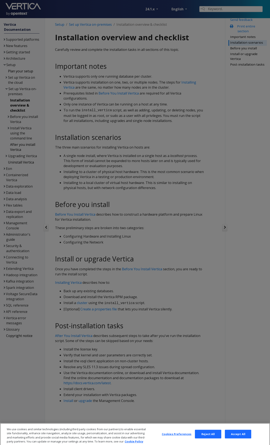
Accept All (238, 440)
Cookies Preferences (176, 440)
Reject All (208, 440)
